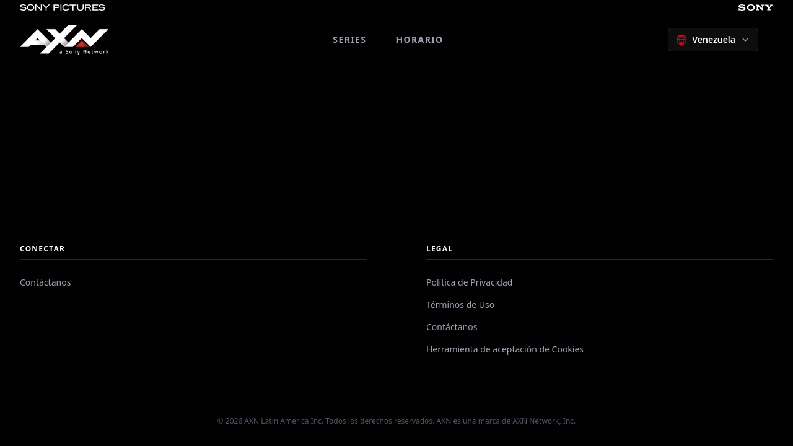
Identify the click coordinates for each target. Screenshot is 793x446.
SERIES (349, 39)
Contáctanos (45, 282)
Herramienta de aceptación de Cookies (505, 349)
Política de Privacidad (469, 282)
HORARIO (419, 39)
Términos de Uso (460, 304)
